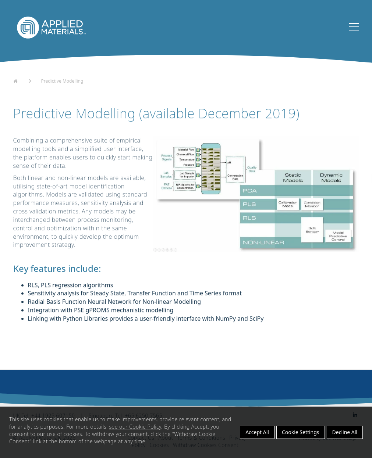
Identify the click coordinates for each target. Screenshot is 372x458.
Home (20, 80)
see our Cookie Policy (135, 426)
